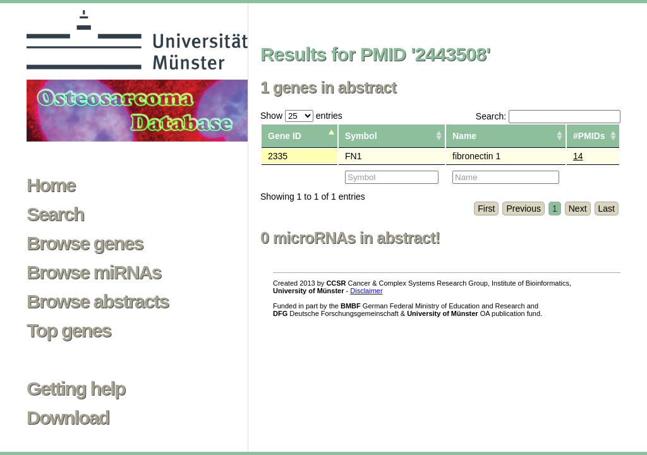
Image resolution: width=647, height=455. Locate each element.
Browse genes (85, 243)
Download (68, 417)
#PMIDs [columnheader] (589, 136)
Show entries (301, 116)
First (486, 208)
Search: (548, 116)
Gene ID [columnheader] (284, 136)
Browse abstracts (98, 301)
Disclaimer (366, 290)
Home (51, 185)
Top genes (69, 330)
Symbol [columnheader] (361, 136)
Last (606, 208)
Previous (523, 208)
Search (55, 214)
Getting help (76, 388)
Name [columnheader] (464, 136)
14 (578, 156)
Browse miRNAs (94, 272)
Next (578, 208)
